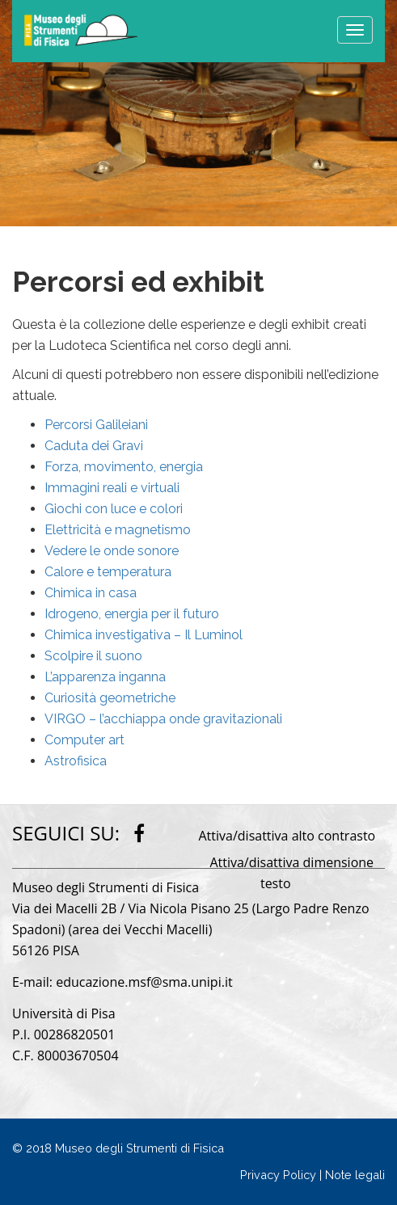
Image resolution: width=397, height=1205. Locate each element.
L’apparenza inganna (105, 677)
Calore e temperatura (107, 571)
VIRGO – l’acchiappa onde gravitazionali (163, 719)
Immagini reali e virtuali (111, 487)
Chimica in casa (90, 592)
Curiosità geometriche (109, 698)
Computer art (84, 740)
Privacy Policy (278, 1175)
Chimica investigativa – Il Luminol (143, 635)
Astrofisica (75, 761)
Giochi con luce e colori (113, 508)
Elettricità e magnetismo (117, 529)
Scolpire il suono (93, 656)
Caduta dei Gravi (93, 445)
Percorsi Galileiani (96, 424)
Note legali (355, 1175)
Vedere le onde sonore (111, 550)
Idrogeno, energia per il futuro (131, 613)
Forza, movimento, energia (123, 466)
